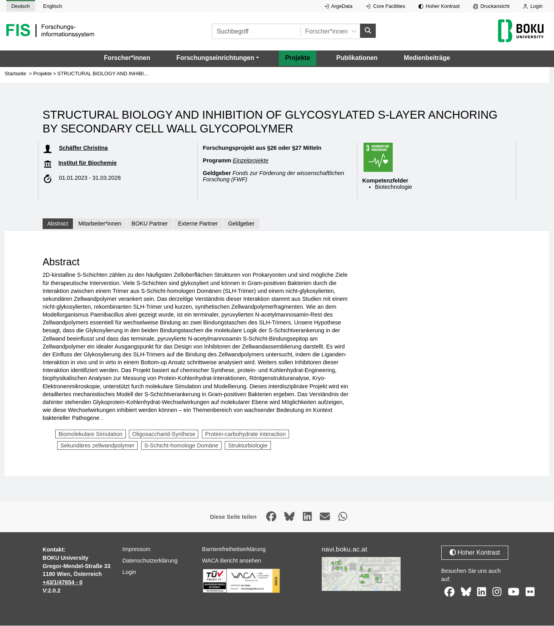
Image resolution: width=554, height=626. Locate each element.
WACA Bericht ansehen (231, 561)
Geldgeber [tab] (241, 224)
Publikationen (357, 58)
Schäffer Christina (83, 148)
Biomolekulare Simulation (90, 434)
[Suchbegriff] (256, 31)
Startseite (15, 74)
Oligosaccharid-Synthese (163, 434)
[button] (217, 58)
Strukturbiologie (247, 446)
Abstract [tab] (57, 224)
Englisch (52, 6)
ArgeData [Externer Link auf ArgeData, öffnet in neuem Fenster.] (338, 6)
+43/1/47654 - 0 (62, 582)
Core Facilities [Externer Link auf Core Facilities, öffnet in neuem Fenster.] (385, 6)
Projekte (297, 58)
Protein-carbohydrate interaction (245, 434)
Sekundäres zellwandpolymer (97, 446)
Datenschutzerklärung (149, 561)
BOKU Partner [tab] (150, 224)
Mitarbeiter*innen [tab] (99, 224)
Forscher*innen (127, 58)
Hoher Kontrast (439, 6)
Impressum (136, 549)
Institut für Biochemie (87, 163)
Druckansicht (491, 6)
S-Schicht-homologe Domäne (181, 446)
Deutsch (20, 6)
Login (533, 6)
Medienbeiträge (427, 58)
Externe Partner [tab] (198, 224)
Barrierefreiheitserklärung (234, 549)
